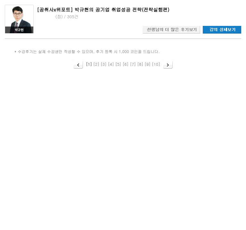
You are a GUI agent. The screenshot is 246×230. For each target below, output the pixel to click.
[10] (156, 64)
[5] (118, 64)
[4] (111, 64)
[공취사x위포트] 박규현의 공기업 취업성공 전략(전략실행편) (103, 9)
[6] (126, 64)
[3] (104, 64)
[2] (96, 64)
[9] (147, 64)
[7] (133, 64)
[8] (140, 64)
